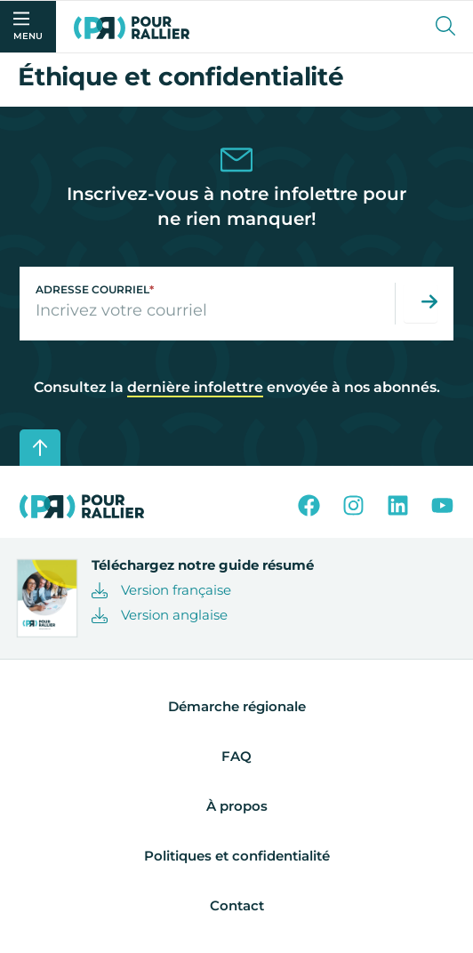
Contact (237, 905)
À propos (237, 805)
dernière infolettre (195, 387)
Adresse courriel (95, 289)
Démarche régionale (237, 706)
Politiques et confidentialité (237, 855)
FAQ (236, 756)
